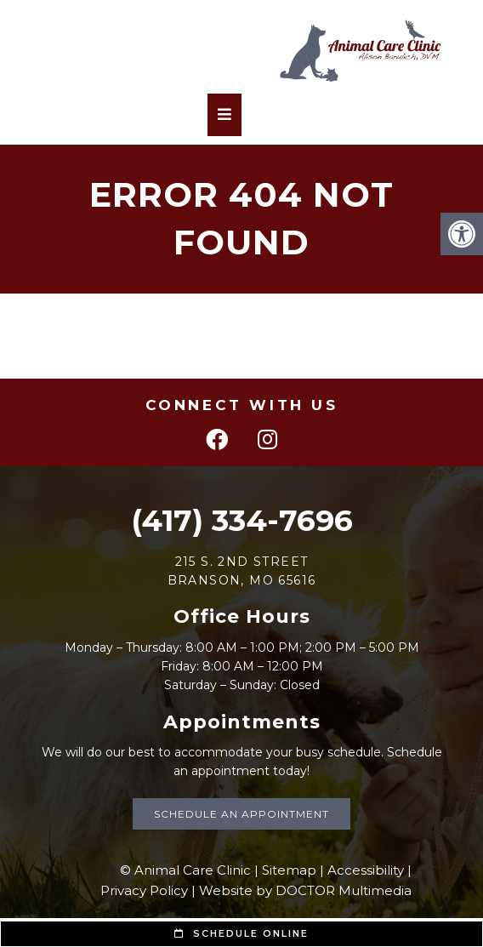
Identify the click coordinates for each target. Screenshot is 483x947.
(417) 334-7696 (242, 520)
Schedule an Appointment (241, 813)
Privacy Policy (144, 890)
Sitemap (289, 870)
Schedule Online (241, 933)
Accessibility (365, 870)
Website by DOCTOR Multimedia (305, 890)
